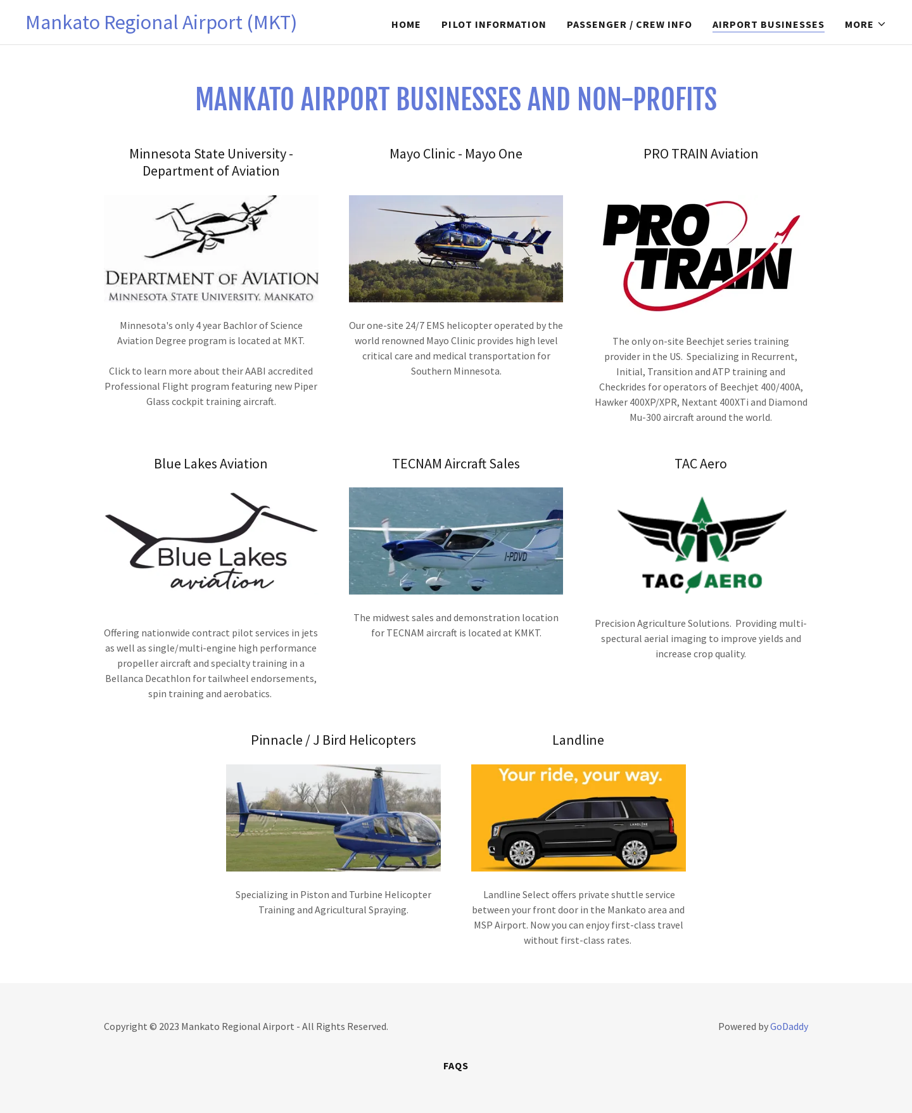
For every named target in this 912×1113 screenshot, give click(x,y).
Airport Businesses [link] (768, 24)
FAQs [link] (456, 1065)
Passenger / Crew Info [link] (629, 24)
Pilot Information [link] (493, 24)
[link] (161, 25)
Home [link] (406, 24)
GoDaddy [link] (789, 1026)
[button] (866, 24)
